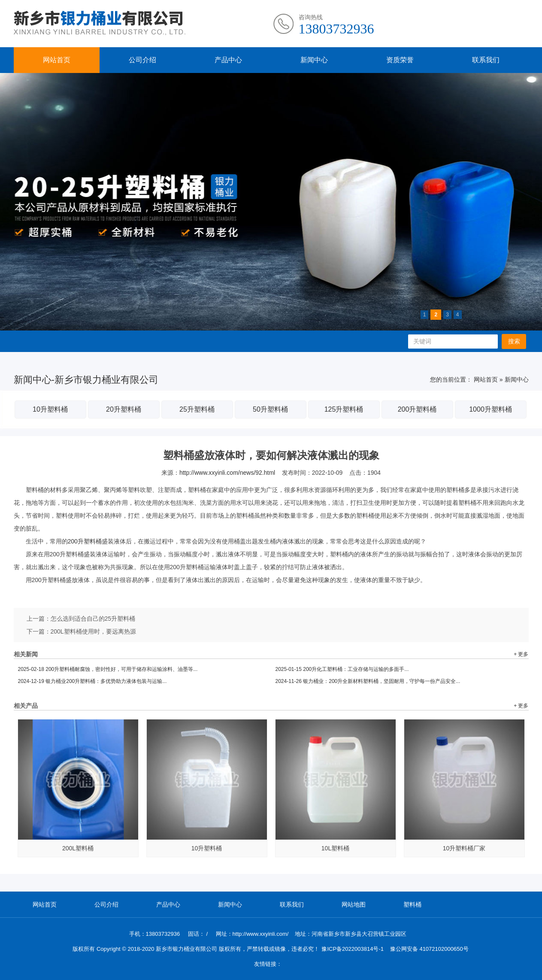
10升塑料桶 (50, 409)
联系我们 (486, 60)
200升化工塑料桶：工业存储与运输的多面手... (342, 669)
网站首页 (56, 60)
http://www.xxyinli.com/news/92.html (227, 472)
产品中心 (228, 60)
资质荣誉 (400, 60)
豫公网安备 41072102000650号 (429, 949)
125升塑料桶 (343, 409)
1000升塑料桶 (490, 409)
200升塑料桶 (417, 409)
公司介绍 (142, 60)
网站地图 (354, 904)
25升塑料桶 (197, 409)
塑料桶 (412, 904)
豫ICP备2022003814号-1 (352, 949)
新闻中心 (314, 60)
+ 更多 (521, 654)
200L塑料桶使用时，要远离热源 (93, 631)
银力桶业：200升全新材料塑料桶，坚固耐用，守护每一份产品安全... (368, 681)
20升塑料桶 (123, 409)
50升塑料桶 (270, 409)
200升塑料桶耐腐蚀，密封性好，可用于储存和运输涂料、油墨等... (108, 669)
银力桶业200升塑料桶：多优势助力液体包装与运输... (92, 681)
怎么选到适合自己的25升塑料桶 (93, 618)
